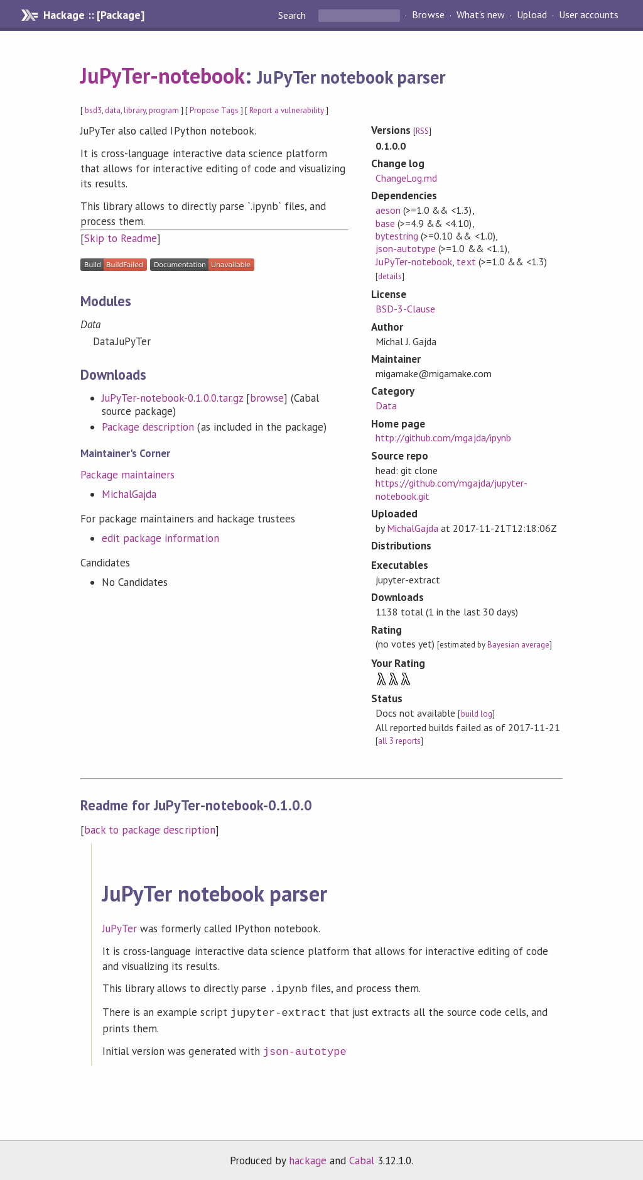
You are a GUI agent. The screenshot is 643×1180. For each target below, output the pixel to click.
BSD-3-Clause (405, 308)
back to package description (149, 830)
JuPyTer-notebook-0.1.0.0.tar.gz (172, 398)
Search (293, 15)
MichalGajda (129, 494)
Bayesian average (518, 644)
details (390, 276)
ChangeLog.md (406, 178)
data (113, 110)
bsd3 (93, 110)
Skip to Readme (120, 238)
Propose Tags (214, 110)
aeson (388, 210)
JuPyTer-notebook (162, 75)
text (466, 261)
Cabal (361, 1157)
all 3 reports (399, 741)
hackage (308, 1157)
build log (476, 714)
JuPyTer (119, 928)
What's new (481, 15)
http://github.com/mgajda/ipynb (443, 437)
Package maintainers (127, 475)
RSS (422, 131)
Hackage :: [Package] (93, 15)
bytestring (397, 235)
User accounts (589, 15)
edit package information (160, 538)
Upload (532, 15)
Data (386, 405)
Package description (148, 427)
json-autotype (406, 248)
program (164, 110)
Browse (428, 15)
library (134, 110)
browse (267, 398)
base (385, 223)
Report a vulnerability (286, 110)
